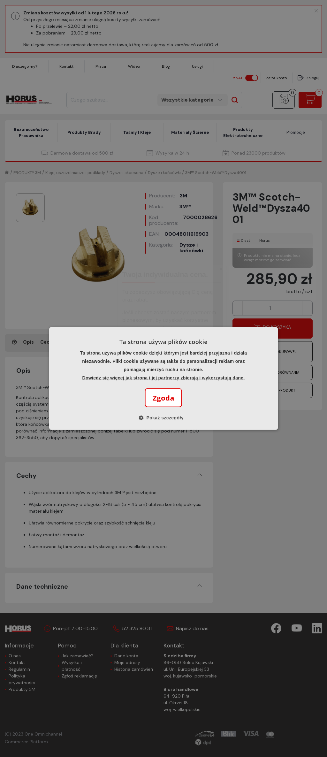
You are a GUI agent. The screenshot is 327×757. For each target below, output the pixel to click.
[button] (163, 418)
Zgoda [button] (163, 397)
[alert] (163, 378)
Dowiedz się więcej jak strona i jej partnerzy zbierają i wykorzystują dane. (163, 377)
